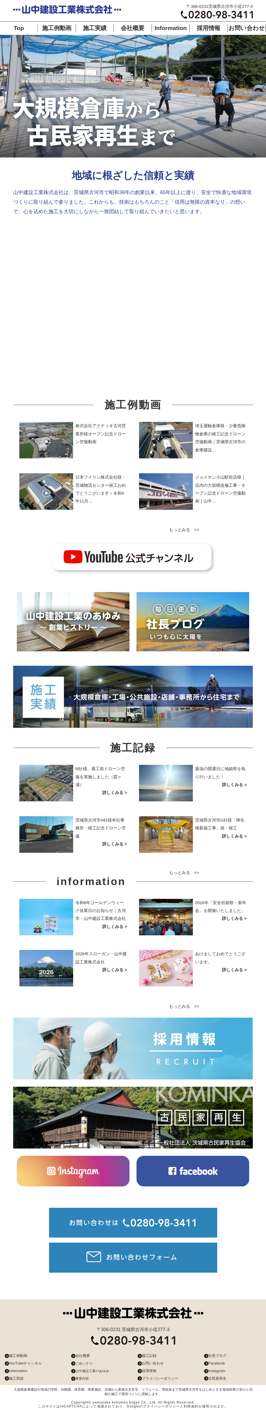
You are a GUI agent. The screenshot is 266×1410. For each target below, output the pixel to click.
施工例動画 (56, 28)
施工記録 (149, 1356)
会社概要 (132, 28)
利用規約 (191, 1406)
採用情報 (208, 28)
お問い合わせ (246, 28)
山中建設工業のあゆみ (92, 1371)
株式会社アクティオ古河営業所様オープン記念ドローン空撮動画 (100, 433)
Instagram (216, 1371)
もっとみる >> (184, 529)
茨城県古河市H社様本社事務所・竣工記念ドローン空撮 (100, 828)
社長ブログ (217, 1356)
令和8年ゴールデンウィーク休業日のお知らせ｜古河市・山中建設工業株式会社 (100, 910)
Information (170, 28)
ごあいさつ (83, 1363)
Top (19, 28)
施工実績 (95, 28)
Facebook (216, 1363)
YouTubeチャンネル (25, 1363)
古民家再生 (217, 1378)
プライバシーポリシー (160, 1378)
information (18, 1371)
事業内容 (82, 1379)
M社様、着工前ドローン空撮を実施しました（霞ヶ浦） (100, 776)
